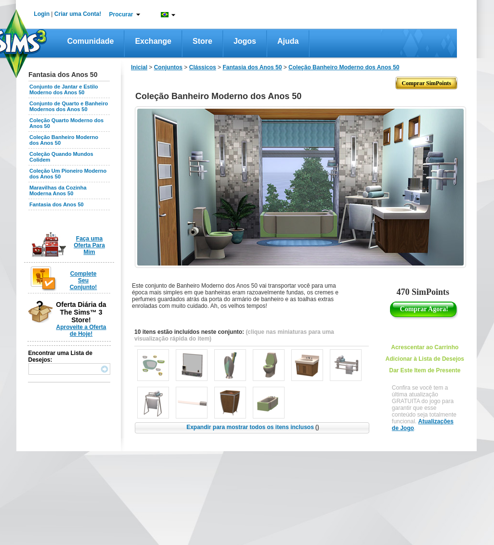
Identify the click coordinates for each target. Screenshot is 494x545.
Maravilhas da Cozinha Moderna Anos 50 (58, 190)
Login (42, 14)
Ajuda (288, 41)
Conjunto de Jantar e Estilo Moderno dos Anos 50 (63, 89)
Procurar (121, 14)
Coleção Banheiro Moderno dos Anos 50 (343, 67)
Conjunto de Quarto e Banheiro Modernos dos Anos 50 (68, 106)
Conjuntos (168, 67)
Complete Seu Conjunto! (83, 280)
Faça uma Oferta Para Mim (89, 245)
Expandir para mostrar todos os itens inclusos (252, 427)
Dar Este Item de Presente (424, 370)
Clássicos (202, 67)
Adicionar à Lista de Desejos (425, 358)
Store (202, 41)
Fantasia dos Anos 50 (56, 204)
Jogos (245, 41)
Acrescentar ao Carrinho (424, 347)
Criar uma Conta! (77, 14)
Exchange (153, 41)
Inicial (139, 67)
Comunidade (90, 41)
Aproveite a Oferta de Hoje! (81, 330)
